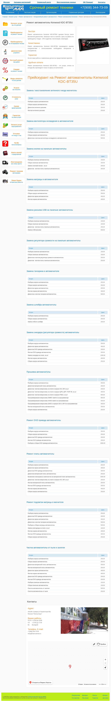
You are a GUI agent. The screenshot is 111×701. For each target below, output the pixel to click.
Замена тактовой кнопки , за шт (37, 166)
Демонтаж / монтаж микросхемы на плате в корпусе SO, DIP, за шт (48, 389)
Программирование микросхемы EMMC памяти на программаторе (48, 398)
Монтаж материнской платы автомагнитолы (41, 406)
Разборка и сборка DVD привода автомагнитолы (42, 443)
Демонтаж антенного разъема (37, 107)
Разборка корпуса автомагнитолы (38, 101)
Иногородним (100, 12)
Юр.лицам (85, 698)
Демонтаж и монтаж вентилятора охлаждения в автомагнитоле (47, 138)
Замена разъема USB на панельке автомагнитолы (50, 210)
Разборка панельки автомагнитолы (38, 160)
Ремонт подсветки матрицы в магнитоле (45, 502)
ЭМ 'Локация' (88, 2)
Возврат (105, 695)
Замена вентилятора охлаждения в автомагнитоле (50, 121)
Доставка (105, 698)
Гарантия (95, 698)
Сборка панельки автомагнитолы (38, 163)
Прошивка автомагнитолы (39, 372)
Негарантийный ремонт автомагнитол (45, 17)
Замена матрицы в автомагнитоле (42, 179)
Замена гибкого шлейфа (35, 322)
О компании (10, 12)
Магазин (6, 2)
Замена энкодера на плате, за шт (38, 355)
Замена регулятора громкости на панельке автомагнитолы (53, 240)
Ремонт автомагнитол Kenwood (67, 17)
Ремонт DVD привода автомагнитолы (44, 420)
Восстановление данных (66, 2)
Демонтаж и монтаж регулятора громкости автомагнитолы (46, 257)
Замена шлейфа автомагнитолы (41, 305)
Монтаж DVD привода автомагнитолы (39, 352)
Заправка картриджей (22, 2)
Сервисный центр (44, 2)
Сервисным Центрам (76, 12)
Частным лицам (29, 12)
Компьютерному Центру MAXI (37, 696)
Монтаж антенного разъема (36, 110)
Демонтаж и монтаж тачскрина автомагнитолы (42, 294)
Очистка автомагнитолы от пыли (38, 591)
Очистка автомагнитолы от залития (38, 588)
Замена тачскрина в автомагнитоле (43, 271)
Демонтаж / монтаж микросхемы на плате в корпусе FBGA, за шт (48, 395)
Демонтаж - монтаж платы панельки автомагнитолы (44, 168)
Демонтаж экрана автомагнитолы (38, 196)
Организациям (51, 12)
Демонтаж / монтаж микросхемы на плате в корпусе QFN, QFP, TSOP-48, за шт (52, 392)
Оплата (95, 695)
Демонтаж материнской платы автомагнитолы (42, 386)
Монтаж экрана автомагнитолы (37, 199)
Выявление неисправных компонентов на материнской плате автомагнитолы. (51, 477)
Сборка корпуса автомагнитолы (37, 104)
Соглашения (75, 698)
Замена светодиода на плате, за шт (39, 528)
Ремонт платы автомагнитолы (40, 454)
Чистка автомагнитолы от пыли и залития (46, 548)
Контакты (101, 2)
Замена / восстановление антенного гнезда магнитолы (52, 90)
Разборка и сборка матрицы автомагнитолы (41, 525)
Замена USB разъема (34, 230)
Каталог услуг (13, 17)
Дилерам (85, 695)
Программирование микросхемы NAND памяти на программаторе (48, 401)
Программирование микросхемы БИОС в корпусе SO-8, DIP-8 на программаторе (52, 403)
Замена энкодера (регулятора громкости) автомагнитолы (53, 332)
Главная (4, 17)
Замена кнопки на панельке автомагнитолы (46, 149)
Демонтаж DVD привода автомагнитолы (40, 349)
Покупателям (76, 695)
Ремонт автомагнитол (25, 17)
